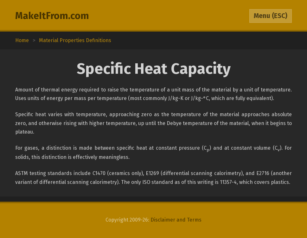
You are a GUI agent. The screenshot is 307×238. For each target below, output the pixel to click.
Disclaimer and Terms (175, 220)
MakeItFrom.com (52, 16)
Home (22, 40)
